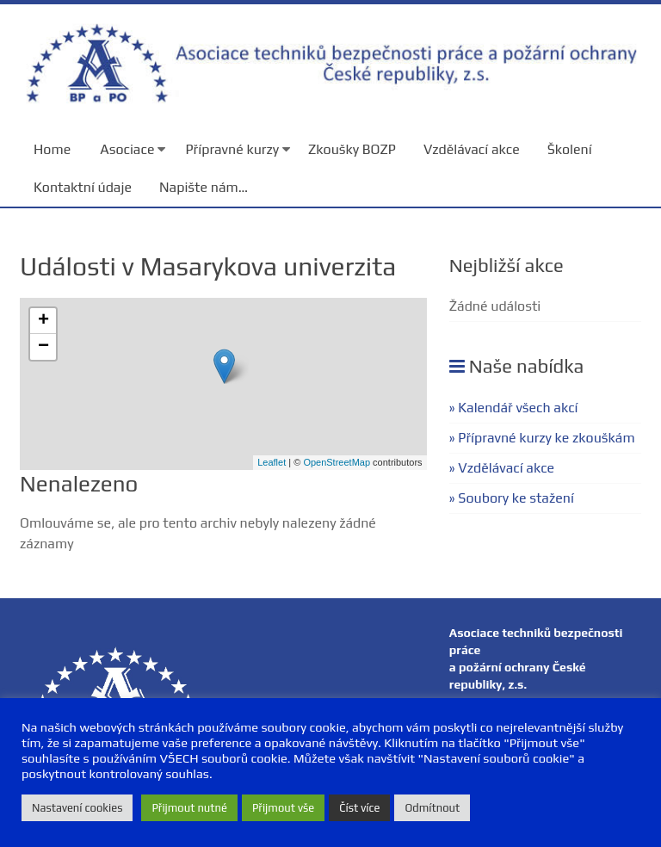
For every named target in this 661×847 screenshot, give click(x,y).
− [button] (43, 347)
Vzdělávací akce (471, 149)
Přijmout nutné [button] (189, 807)
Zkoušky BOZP (352, 149)
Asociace (127, 149)
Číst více (359, 807)
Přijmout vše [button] (283, 807)
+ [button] (43, 321)
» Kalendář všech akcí (513, 407)
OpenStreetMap (336, 462)
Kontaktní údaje (83, 187)
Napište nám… (203, 187)
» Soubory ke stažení (511, 498)
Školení (569, 149)
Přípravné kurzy (232, 149)
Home (52, 149)
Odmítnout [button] (432, 807)
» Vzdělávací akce (501, 468)
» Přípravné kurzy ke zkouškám (542, 438)
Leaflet (271, 462)
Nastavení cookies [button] (77, 807)
